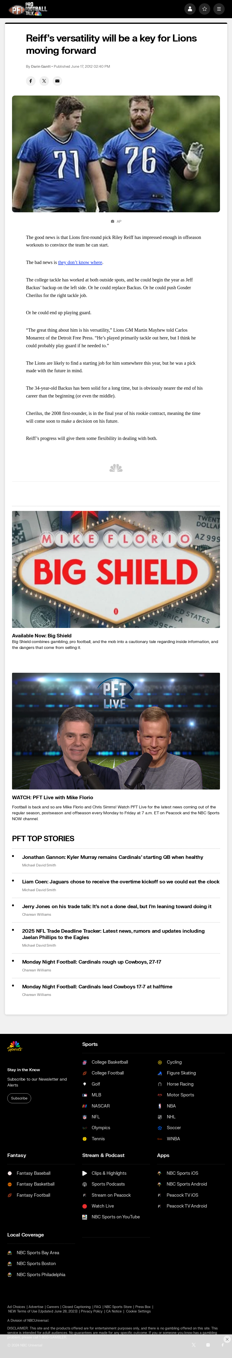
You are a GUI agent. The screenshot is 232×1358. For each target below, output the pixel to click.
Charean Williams (36, 914)
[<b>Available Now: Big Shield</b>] (116, 569)
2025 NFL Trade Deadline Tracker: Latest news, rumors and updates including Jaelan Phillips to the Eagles (113, 934)
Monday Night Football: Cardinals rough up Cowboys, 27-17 (92, 962)
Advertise (36, 1307)
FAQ (97, 1307)
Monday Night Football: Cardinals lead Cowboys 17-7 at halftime (97, 987)
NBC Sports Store (118, 1307)
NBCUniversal (37, 1320)
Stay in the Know (23, 1069)
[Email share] (57, 81)
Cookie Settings (138, 1311)
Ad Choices (16, 1307)
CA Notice (114, 1311)
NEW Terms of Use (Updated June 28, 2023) (43, 1311)
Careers (53, 1307)
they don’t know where (80, 262)
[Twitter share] (44, 81)
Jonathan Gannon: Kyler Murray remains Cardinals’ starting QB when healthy (112, 857)
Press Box (143, 1307)
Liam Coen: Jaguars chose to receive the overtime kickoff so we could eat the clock (121, 882)
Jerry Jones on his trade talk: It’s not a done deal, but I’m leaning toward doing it (116, 906)
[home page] (27, 9)
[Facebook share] (31, 81)
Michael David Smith (39, 865)
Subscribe (19, 1098)
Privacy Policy (92, 1311)
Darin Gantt (41, 66)
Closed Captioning (76, 1307)
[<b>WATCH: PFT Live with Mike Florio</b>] (116, 731)
